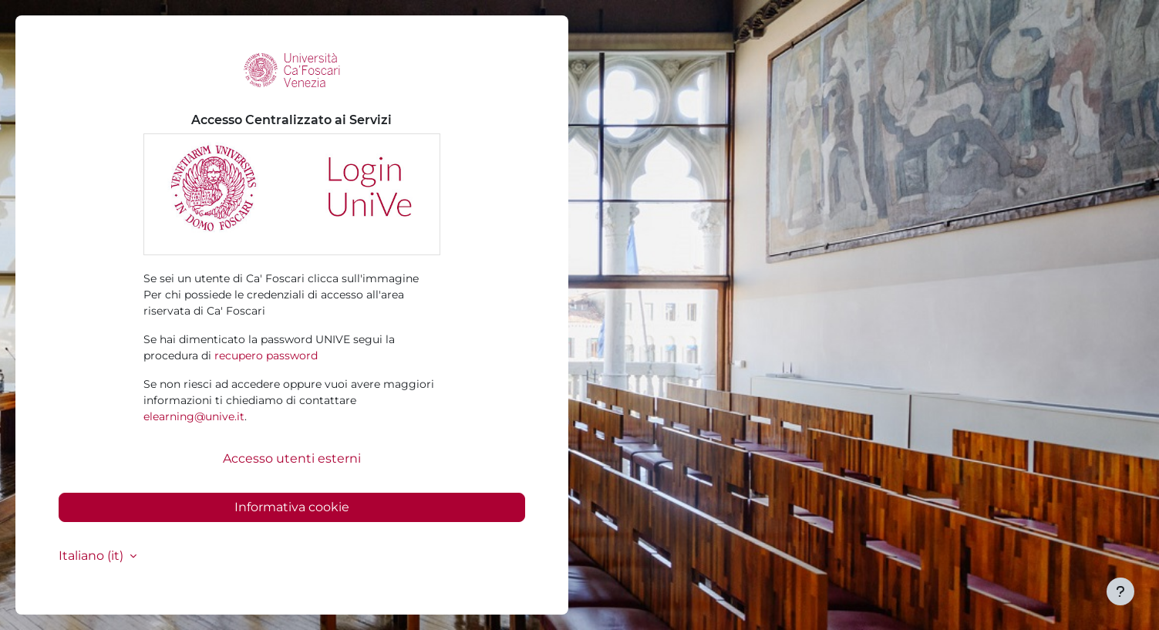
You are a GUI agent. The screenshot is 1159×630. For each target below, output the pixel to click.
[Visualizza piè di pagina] (1120, 591)
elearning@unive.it (193, 416)
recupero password (266, 355)
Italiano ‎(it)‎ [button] (92, 555)
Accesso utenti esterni (292, 458)
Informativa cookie (291, 507)
